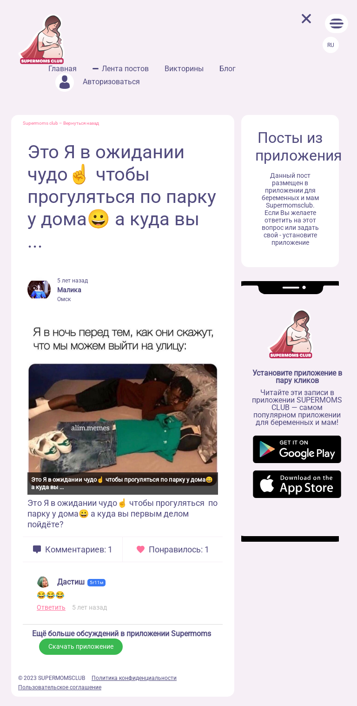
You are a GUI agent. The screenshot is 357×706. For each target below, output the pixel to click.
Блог (227, 68)
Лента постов (125, 68)
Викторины (184, 68)
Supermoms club (40, 123)
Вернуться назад (81, 123)
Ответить (51, 607)
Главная (62, 68)
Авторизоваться (97, 81)
